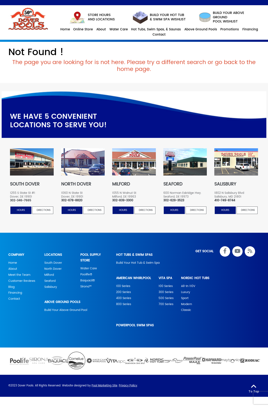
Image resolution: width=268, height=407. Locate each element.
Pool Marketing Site (104, 386)
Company (16, 254)
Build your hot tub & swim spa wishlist (159, 17)
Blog (11, 287)
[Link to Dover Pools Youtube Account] (237, 251)
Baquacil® (87, 280)
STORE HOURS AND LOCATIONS (92, 17)
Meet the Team (19, 274)
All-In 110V (188, 286)
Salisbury (50, 287)
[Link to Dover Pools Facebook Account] (225, 251)
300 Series (166, 292)
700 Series (166, 304)
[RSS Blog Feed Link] (250, 251)
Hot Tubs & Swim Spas (134, 254)
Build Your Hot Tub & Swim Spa (138, 262)
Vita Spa (165, 278)
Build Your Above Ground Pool (65, 310)
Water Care (88, 268)
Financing (15, 293)
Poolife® (86, 274)
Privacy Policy (128, 386)
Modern (186, 304)
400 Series (123, 298)
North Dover (53, 268)
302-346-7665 (20, 200)
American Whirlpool (133, 278)
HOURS (21, 210)
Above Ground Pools (62, 302)
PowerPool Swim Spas (135, 325)
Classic (186, 310)
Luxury (185, 292)
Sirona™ (86, 286)
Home (12, 262)
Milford (49, 274)
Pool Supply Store (90, 257)
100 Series (123, 286)
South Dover (53, 262)
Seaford (50, 280)
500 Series (166, 298)
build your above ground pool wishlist (220, 17)
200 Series (123, 292)
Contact (14, 299)
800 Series (123, 304)
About (12, 268)
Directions (44, 210)
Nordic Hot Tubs (195, 278)
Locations (53, 254)
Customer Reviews (21, 280)
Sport (185, 298)
